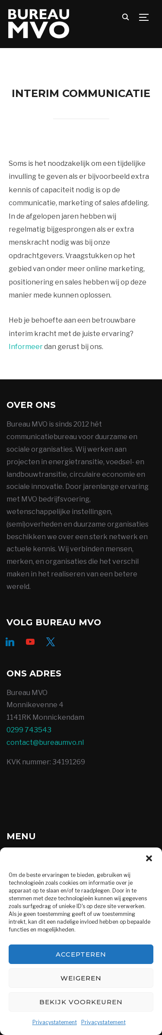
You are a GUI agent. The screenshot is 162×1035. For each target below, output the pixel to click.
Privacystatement (54, 1022)
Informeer (26, 347)
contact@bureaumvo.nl (45, 742)
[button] (149, 858)
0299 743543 (28, 730)
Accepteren (81, 954)
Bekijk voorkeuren (81, 1002)
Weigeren (81, 978)
